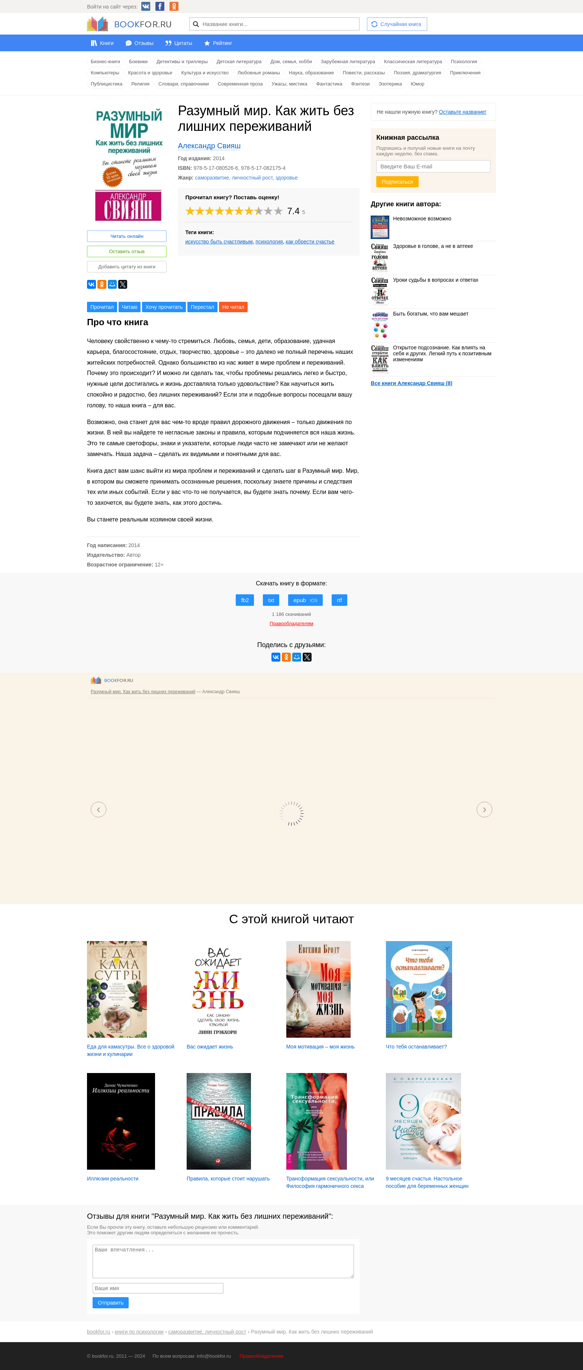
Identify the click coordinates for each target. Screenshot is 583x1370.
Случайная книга (400, 24)
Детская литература (239, 61)
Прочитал (102, 307)
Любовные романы (259, 72)
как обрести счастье (310, 242)
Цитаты (183, 43)
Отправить (110, 1303)
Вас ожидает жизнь (210, 1047)
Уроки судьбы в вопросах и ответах (424, 280)
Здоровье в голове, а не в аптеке (422, 246)
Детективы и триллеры (182, 61)
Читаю (130, 307)
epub (305, 600)
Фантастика (329, 84)
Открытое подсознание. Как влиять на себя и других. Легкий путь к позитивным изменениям (431, 353)
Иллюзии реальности (112, 1179)
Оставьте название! (463, 112)
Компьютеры (105, 72)
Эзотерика (390, 84)
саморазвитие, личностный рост (234, 178)
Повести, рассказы (364, 72)
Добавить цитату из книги (126, 266)
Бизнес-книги (105, 61)
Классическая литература (413, 61)
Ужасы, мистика (289, 84)
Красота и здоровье (150, 72)
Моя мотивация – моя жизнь (320, 1047)
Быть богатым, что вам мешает (419, 314)
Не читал (233, 307)
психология (269, 242)
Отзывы (144, 43)
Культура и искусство (204, 72)
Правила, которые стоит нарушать (228, 1179)
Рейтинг (222, 43)
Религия (140, 84)
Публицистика (106, 84)
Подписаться (397, 182)
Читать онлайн (127, 236)
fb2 (245, 600)
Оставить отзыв (127, 251)
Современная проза (240, 84)
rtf (339, 600)
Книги (107, 43)
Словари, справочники (183, 84)
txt (271, 600)
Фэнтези (360, 84)
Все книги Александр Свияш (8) (411, 383)
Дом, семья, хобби (291, 61)
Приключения (465, 72)
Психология (464, 61)
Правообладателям (261, 1356)
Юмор (417, 84)
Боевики (138, 61)
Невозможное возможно (411, 219)
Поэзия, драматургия (417, 72)
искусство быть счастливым (218, 242)
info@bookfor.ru (214, 1356)
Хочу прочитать (164, 307)
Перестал (202, 307)
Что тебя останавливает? (416, 1047)
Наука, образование (311, 72)
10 (278, 211)
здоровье (287, 178)
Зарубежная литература (348, 61)
